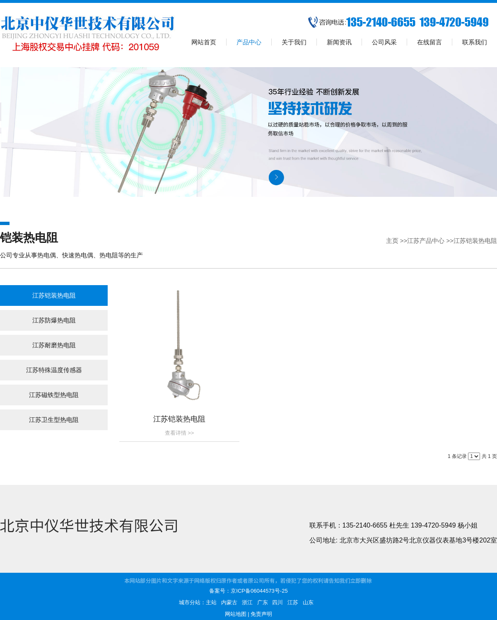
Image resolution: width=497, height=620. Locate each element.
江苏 (292, 602)
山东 (308, 602)
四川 (277, 602)
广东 (262, 602)
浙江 (247, 602)
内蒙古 (229, 602)
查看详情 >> (179, 433)
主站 (211, 602)
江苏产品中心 (425, 240)
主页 (392, 240)
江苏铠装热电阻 (475, 240)
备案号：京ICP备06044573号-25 (248, 591)
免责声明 (261, 614)
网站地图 (235, 614)
